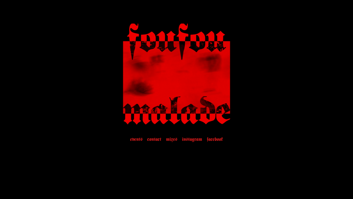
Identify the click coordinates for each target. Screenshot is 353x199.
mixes (171, 139)
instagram (192, 139)
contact (154, 139)
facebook (215, 139)
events (136, 139)
